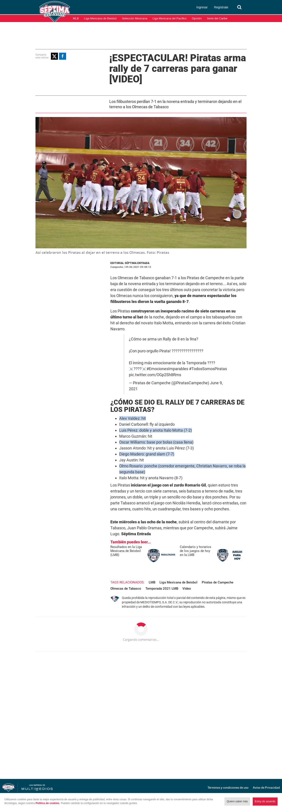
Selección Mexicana (134, 18)
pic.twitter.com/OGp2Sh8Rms (155, 375)
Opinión (197, 18)
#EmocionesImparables (167, 369)
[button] (54, 56)
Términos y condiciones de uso (228, 788)
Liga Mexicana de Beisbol (100, 18)
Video (186, 589)
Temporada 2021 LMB (161, 589)
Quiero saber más (237, 801)
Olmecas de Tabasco (125, 589)
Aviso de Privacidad (266, 788)
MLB (76, 18)
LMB (152, 582)
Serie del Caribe (217, 18)
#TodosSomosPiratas (208, 369)
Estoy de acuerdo (265, 801)
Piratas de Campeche (217, 582)
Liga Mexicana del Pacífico (169, 18)
